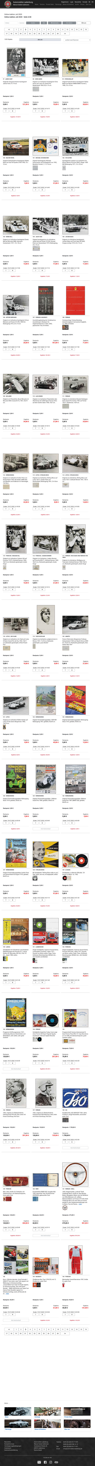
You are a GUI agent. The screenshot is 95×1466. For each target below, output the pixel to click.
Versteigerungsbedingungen (12, 1446)
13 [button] (72, 29)
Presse (82, 4)
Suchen (33, 23)
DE (90, 2)
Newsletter (78, 2)
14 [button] (76, 29)
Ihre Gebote (69, 23)
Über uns (88, 4)
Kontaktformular (9, 1444)
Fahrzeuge (58, 4)
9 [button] (53, 29)
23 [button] (34, 33)
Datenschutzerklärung (11, 1450)
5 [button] (34, 29)
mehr (80, 1204)
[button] (9, 29)
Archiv (77, 4)
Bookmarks (55, 23)
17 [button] (7, 33)
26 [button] (48, 33)
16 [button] (86, 29)
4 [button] (30, 29)
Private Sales (50, 4)
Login (72, 2)
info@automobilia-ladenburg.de (72, 1449)
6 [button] (39, 29)
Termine (42, 4)
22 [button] (30, 33)
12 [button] (67, 29)
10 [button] (58, 29)
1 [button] (16, 29)
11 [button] (62, 29)
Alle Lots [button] (40, 39)
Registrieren (65, 2)
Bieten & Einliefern (68, 4)
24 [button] (39, 33)
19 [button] (16, 33)
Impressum (7, 1448)
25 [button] (44, 33)
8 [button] (48, 29)
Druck (84, 23)
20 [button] (20, 33)
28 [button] (58, 33)
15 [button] (81, 29)
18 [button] (11, 33)
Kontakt (85, 2)
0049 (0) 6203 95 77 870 (70, 1442)
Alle (44, 23)
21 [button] (25, 33)
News (36, 4)
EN (93, 2)
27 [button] (53, 33)
